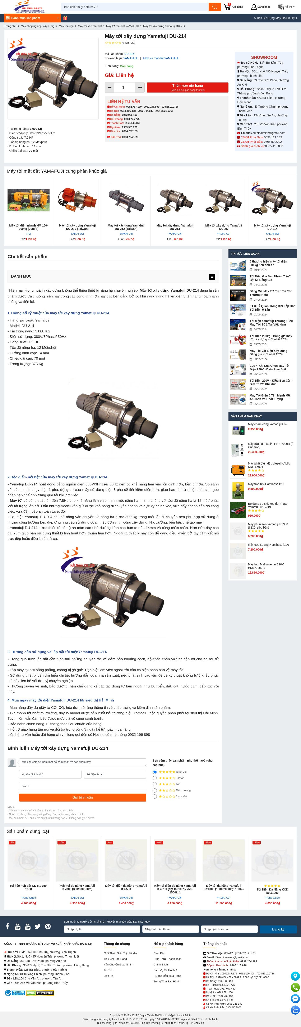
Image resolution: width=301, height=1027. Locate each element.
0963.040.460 (132, 123)
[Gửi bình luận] (82, 798)
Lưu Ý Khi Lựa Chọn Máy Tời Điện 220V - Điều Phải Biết (270, 367)
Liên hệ (108, 975)
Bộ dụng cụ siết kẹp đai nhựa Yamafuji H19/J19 (267, 505)
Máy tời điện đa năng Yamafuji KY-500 (126, 887)
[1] (155, 796)
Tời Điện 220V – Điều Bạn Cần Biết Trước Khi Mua (270, 382)
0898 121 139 (273, 137)
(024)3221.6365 (164, 110)
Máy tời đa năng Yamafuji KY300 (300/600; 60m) (77, 887)
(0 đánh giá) (120, 43)
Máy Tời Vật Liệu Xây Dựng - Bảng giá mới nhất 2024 (269, 352)
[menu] (212, 277)
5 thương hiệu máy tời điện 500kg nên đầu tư (268, 263)
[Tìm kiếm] (216, 7)
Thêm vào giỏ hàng (187, 88)
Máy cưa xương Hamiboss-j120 (268, 544)
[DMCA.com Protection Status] (40, 992)
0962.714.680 (145, 110)
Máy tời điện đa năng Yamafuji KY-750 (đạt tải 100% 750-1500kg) (175, 889)
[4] (155, 778)
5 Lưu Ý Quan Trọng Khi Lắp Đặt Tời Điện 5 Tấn (272, 307)
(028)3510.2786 (170, 106)
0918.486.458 (128, 110)
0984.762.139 (130, 131)
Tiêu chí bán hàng (115, 958)
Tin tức (108, 970)
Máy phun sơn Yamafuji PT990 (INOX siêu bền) (268, 526)
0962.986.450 (129, 114)
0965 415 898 (274, 146)
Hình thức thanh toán (167, 958)
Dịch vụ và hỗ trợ (165, 970)
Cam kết (159, 953)
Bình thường (172, 790)
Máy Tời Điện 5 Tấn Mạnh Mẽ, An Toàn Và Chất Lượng (270, 397)
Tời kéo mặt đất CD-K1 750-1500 (29, 887)
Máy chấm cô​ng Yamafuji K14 (267, 424)
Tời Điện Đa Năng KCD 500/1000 (272, 891)
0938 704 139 (225, 1000)
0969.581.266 (129, 127)
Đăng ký (278, 929)
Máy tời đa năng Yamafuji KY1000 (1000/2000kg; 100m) (224, 887)
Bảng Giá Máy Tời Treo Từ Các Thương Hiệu (271, 293)
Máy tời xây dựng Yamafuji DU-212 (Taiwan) (126, 227)
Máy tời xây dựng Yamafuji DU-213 (175, 227)
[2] (155, 790)
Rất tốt (168, 778)
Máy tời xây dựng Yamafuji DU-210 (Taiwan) (77, 227)
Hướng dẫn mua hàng (167, 975)
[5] (155, 772)
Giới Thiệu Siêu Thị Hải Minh (121, 953)
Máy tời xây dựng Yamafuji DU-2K (223, 227)
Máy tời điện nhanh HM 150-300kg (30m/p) (28, 227)
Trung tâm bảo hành (167, 981)
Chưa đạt (170, 796)
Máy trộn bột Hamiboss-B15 (266, 484)
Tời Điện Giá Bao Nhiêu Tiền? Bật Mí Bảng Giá (270, 278)
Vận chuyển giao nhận (118, 964)
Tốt (166, 784)
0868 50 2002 (273, 141)
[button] (288, 7)
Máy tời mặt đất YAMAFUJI (161, 58)
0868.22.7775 (131, 119)
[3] (155, 784)
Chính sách (161, 964)
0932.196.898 (151, 106)
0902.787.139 (134, 106)
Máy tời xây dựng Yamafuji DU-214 (272, 227)
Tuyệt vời (170, 772)
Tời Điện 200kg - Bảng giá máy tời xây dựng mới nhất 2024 (271, 337)
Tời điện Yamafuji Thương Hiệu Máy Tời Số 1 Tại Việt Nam (271, 322)
